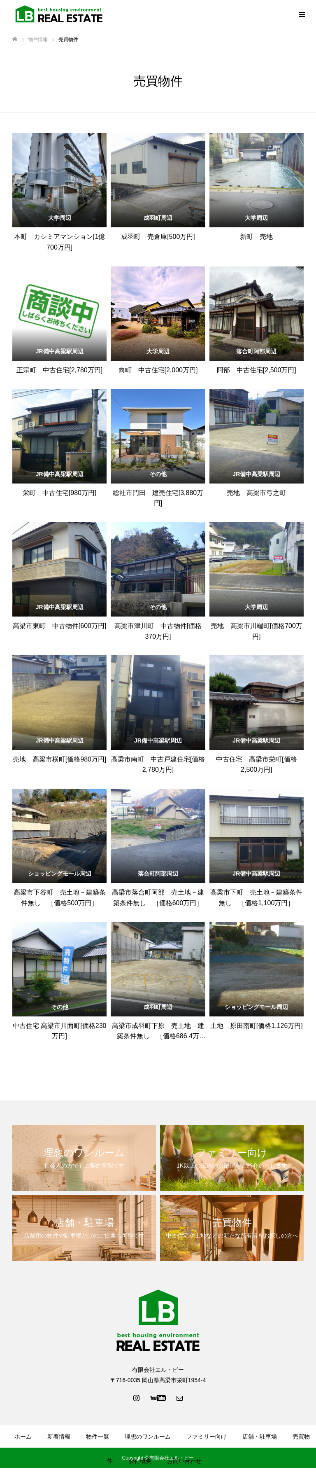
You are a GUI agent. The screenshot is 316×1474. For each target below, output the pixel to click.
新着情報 (58, 1436)
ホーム (23, 1436)
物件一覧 (97, 1436)
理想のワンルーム (148, 1436)
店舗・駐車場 (259, 1436)
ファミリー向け (206, 1436)
